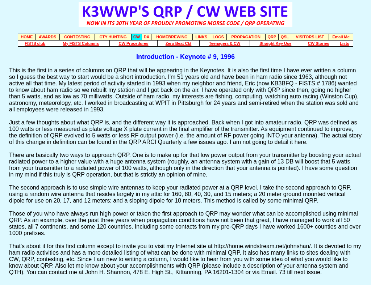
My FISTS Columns (81, 43)
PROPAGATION (246, 37)
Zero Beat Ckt (179, 43)
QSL (285, 37)
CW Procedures (134, 43)
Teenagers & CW (225, 43)
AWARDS (47, 37)
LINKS (201, 37)
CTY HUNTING (112, 37)
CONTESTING (77, 37)
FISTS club (35, 43)
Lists (344, 43)
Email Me (341, 37)
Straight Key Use (275, 43)
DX (146, 37)
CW (136, 37)
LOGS (218, 37)
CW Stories (318, 43)
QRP (272, 37)
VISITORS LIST (310, 37)
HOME (27, 37)
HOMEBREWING (171, 37)
